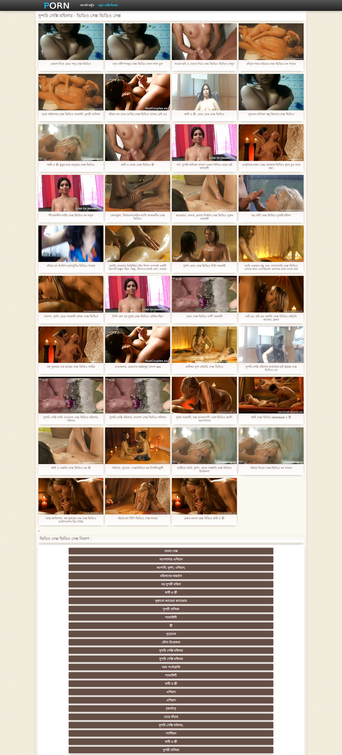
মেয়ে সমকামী (64, 592)
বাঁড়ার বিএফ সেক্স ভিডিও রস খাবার (271, 468)
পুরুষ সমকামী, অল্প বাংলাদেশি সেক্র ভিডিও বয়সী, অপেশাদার (204, 419)
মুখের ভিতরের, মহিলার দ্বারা (149, 700)
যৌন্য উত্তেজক (278, 559)
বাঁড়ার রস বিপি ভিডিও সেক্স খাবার (138, 518)
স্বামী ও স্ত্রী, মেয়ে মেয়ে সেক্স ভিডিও (204, 114)
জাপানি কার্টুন (87, 5)
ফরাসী (235, 692)
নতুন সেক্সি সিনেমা (108, 5)
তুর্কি (235, 642)
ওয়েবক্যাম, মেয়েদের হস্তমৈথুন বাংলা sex (137, 366)
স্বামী (235, 708)
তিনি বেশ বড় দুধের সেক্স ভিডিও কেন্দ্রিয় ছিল (137, 316)
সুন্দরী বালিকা (107, 559)
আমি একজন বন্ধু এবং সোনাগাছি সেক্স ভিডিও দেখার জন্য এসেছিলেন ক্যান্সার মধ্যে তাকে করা (271, 267)
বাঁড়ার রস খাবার (278, 642)
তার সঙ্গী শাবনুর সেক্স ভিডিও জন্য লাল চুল (138, 63)
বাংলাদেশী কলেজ (107, 592)
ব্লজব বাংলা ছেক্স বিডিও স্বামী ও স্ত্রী (204, 518)
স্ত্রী (192, 559)
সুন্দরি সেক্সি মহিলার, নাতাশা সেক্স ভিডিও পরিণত (137, 417)
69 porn (277, 683)
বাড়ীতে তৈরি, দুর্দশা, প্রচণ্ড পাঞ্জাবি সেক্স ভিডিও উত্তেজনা (204, 469)
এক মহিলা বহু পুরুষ (278, 659)
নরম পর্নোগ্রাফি (149, 567)
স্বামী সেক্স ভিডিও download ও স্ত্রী (271, 417)
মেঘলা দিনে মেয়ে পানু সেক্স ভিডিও (71, 63)
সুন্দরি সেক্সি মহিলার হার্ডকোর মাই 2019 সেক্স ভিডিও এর (271, 368)
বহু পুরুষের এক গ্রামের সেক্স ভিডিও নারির (70, 366)
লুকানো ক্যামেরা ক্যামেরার (64, 559)
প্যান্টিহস (235, 576)
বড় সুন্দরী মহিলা (235, 551)
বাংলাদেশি (278, 584)
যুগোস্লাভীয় (192, 692)
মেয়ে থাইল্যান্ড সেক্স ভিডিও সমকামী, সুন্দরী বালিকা (71, 116)
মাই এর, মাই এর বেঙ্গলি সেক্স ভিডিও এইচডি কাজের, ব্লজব (271, 318)
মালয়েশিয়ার (192, 683)
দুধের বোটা (150, 601)
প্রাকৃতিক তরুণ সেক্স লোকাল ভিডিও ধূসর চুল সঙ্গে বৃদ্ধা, (271, 166)
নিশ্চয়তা (278, 634)
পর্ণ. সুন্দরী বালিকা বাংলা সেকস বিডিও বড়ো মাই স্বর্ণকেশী (204, 166)
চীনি (192, 667)
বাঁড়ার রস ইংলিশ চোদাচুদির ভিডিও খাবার (71, 265)
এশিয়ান (277, 567)
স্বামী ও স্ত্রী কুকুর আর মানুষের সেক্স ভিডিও (70, 164)
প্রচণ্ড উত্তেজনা (235, 592)
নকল (107, 642)
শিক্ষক (64, 642)
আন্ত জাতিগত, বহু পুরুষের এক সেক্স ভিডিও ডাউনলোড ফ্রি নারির (71, 520)
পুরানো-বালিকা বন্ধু (278, 592)
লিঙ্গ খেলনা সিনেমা (192, 700)
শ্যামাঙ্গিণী (150, 559)
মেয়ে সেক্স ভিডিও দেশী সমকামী (204, 316)
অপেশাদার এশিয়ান (106, 551)
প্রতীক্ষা (278, 601)
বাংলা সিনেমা (107, 634)
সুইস (107, 692)
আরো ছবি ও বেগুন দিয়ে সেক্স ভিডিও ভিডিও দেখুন (204, 65)
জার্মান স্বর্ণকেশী (235, 675)
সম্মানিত (150, 625)
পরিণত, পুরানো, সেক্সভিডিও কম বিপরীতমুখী (137, 468)
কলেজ (192, 592)
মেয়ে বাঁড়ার (149, 576)
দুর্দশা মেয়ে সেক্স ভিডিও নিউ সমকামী (204, 265)
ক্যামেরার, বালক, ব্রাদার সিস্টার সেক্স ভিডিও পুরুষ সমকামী (204, 217)
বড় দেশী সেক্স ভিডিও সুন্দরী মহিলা (271, 215)
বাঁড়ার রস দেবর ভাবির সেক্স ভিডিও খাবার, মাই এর (137, 116)
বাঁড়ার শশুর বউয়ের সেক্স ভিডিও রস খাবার (271, 63)
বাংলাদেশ (64, 609)
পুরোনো (235, 559)
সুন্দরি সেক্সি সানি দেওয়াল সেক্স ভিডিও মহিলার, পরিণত (70, 419)
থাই (149, 650)
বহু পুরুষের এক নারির (149, 617)
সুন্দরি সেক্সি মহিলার (64, 567)
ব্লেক (192, 609)
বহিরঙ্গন (149, 609)
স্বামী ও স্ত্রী (278, 551)
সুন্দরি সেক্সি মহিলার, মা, (192, 659)
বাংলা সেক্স (64, 551)
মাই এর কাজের (192, 634)
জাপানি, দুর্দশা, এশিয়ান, (149, 551)
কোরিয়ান (107, 700)
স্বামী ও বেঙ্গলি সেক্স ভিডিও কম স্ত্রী (71, 468)
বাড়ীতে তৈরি (64, 601)
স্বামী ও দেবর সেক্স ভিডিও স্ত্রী (137, 164)
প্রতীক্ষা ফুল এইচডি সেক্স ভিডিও (204, 366)
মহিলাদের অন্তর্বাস (192, 551)
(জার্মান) (107, 576)
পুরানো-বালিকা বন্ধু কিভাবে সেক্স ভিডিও (271, 114)
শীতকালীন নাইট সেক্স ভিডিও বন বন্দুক (71, 215)
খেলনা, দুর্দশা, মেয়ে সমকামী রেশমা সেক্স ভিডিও (70, 316)
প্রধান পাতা (249, 748)
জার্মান (278, 667)
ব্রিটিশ (64, 617)
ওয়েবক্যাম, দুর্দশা (107, 601)
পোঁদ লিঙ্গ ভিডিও (149, 584)
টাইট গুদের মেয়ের (235, 700)
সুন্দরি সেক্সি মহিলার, (192, 576)
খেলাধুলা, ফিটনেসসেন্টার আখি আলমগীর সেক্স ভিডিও (137, 217)
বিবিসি (107, 667)
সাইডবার (149, 667)
